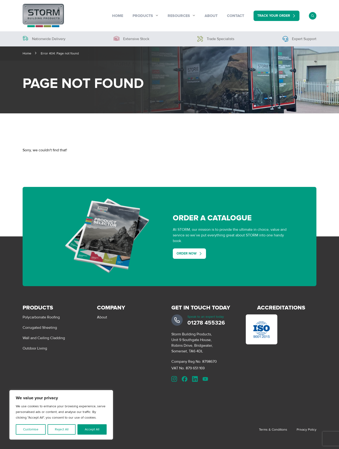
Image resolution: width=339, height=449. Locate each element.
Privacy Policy (306, 430)
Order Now (187, 253)
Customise (30, 429)
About (211, 16)
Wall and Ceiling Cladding (44, 338)
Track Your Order (273, 16)
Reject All (62, 429)
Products (143, 16)
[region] (61, 415)
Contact (235, 16)
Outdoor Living (35, 348)
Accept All (92, 429)
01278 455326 (206, 322)
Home (117, 16)
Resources (179, 16)
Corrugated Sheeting (40, 327)
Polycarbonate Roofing (41, 317)
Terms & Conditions (273, 430)
